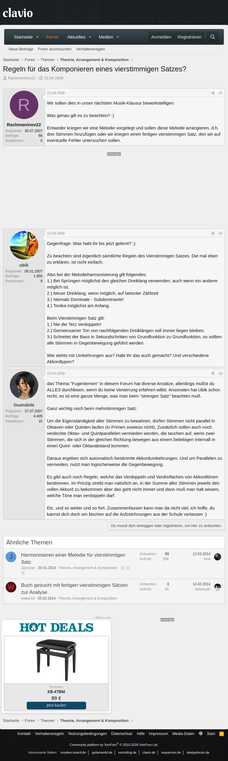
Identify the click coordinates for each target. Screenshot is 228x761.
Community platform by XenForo (114, 744)
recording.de (127, 752)
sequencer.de (171, 752)
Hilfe (141, 733)
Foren (52, 36)
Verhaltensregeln (90, 49)
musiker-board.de (73, 752)
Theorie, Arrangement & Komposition (88, 568)
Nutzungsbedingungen (87, 733)
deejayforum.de (198, 752)
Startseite (23, 36)
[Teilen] (213, 93)
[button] (37, 36)
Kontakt (24, 733)
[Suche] (212, 36)
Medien (106, 36)
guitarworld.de (102, 752)
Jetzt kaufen (56, 705)
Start (211, 733)
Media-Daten (183, 733)
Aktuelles (76, 36)
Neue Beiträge (21, 49)
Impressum (158, 733)
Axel (207, 559)
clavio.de (148, 752)
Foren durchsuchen (54, 49)
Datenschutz (122, 733)
